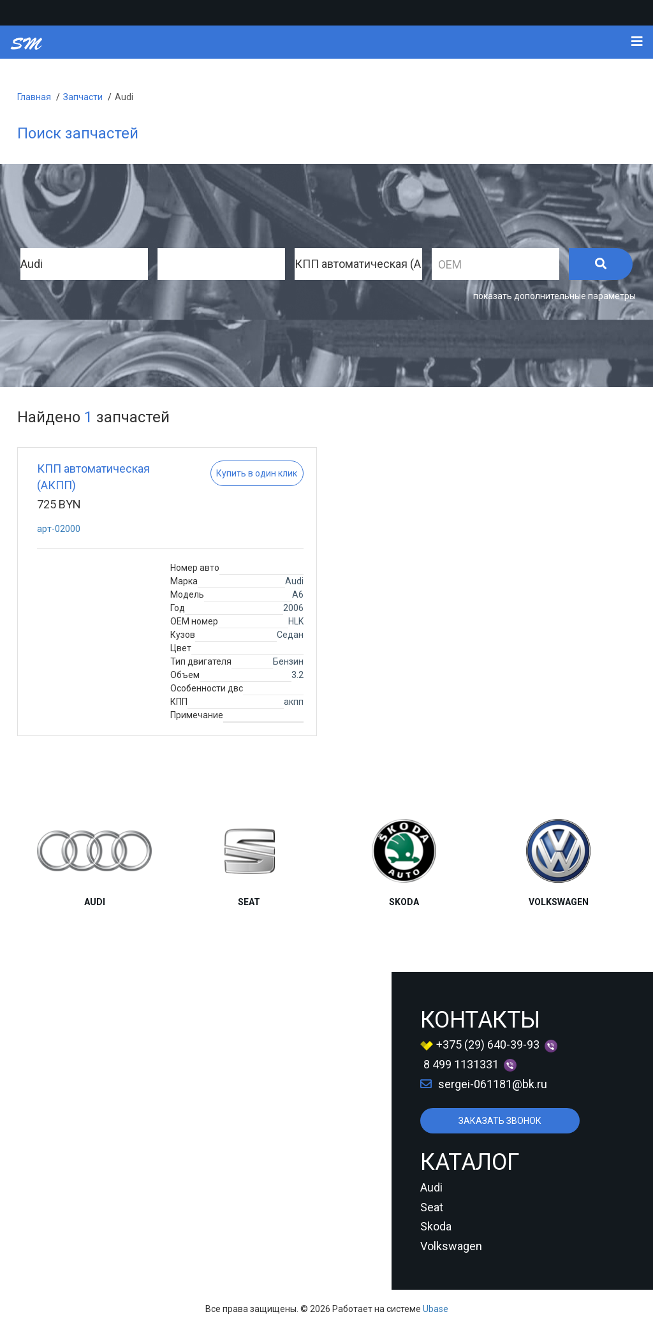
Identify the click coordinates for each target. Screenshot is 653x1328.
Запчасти (83, 97)
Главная (34, 97)
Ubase (435, 1309)
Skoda (435, 1226)
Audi (124, 97)
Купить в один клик (256, 473)
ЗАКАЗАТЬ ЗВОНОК (500, 1121)
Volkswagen (451, 1246)
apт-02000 (58, 529)
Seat (431, 1207)
